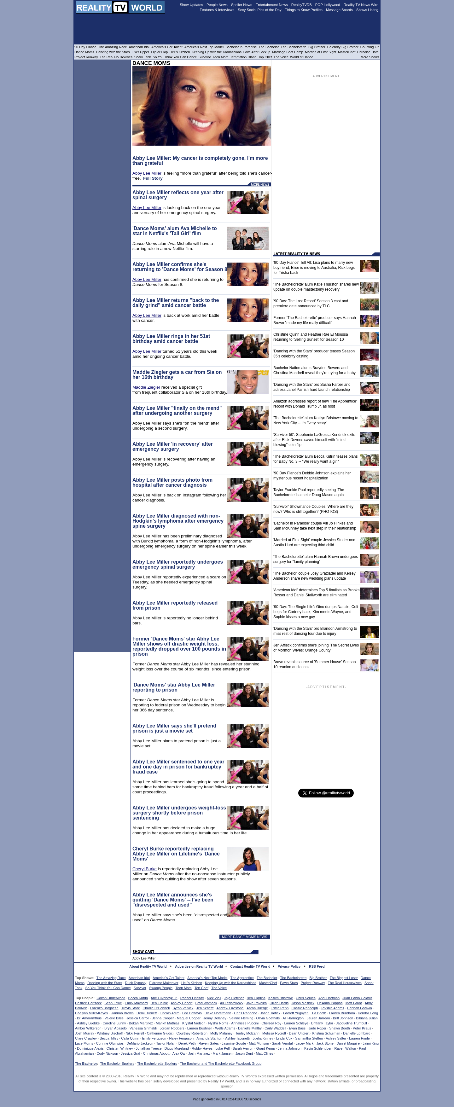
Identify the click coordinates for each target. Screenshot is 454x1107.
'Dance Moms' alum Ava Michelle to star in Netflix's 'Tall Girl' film (174, 231)
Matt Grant (354, 1003)
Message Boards (339, 10)
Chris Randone (245, 1013)
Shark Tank (142, 57)
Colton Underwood (110, 998)
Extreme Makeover (163, 983)
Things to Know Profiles (304, 10)
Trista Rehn (279, 1008)
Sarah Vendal (282, 1043)
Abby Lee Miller (146, 173)
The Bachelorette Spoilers (157, 1063)
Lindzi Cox (284, 1038)
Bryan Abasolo (115, 1028)
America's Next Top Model (207, 978)
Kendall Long (368, 1013)
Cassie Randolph (305, 1008)
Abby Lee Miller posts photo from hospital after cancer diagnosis (172, 482)
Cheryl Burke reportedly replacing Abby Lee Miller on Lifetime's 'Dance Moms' (176, 853)
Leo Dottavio (192, 1013)
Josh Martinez (199, 1053)
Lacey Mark (305, 1043)
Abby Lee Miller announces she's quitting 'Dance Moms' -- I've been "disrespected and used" (172, 899)
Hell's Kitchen (191, 983)
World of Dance (301, 57)
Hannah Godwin (359, 1008)
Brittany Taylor (322, 1023)
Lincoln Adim (169, 1013)
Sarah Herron (243, 1048)
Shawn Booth (339, 1028)
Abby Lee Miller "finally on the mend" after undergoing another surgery (177, 410)
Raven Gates (209, 1043)
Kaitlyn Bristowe (280, 998)
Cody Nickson (107, 1053)
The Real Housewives (345, 983)
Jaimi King (371, 1043)
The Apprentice (242, 978)
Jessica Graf (130, 1053)
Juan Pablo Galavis (357, 998)
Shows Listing (367, 10)
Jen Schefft (204, 1008)
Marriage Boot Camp (287, 52)
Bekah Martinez (141, 1023)
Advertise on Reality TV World (199, 966)
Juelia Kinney (263, 1038)
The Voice (219, 988)
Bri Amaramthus (89, 1018)
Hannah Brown (122, 1013)
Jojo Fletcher (234, 998)
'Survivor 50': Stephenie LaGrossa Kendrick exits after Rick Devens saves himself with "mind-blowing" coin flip (314, 439)
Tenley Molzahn (247, 1033)
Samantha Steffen (309, 1038)
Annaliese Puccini (245, 1023)
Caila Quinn (130, 1038)
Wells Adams (225, 1028)
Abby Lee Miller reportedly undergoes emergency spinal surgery (177, 564)
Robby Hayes (202, 1048)
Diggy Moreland (177, 1048)
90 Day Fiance (85, 47)
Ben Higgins (256, 998)
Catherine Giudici (160, 1033)
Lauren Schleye (296, 1023)
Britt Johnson (343, 1018)
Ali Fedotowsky (231, 1003)
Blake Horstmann (218, 1013)
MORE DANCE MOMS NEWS (244, 937)
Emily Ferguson (154, 1038)
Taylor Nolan (165, 1043)
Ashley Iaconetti (237, 1038)
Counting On (369, 47)
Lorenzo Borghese (104, 1008)
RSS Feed (317, 966)
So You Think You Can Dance (108, 988)
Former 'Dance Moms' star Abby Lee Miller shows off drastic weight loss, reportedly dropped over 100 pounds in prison (179, 646)
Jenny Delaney (214, 1018)
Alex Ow (178, 1053)
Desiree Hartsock (88, 1003)
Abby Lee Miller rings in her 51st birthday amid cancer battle (171, 338)
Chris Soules (305, 998)
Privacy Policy (289, 966)
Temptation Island (243, 57)
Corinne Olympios (110, 1043)
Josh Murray (84, 1033)
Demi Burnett (147, 1013)
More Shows (370, 57)
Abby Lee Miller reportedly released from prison (175, 605)
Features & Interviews (217, 10)
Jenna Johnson (289, 1048)
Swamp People (160, 988)
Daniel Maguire (348, 1043)
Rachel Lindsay (192, 998)
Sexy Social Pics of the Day (260, 10)
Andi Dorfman (329, 998)
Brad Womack (206, 1003)
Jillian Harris (279, 1003)
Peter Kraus (362, 1028)
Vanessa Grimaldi (143, 1028)
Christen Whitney (120, 1048)
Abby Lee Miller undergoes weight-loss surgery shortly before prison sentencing (179, 812)
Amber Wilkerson (88, 1028)
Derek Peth (187, 1043)
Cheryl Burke (144, 868)
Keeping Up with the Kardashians (230, 983)
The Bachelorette (293, 978)
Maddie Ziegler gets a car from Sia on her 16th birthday (177, 374)
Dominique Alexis (90, 1048)
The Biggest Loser (344, 978)
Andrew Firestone (229, 1008)
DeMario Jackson (139, 1043)
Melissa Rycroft (274, 1033)
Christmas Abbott (156, 1053)
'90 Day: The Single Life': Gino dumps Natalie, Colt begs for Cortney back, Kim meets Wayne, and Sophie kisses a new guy (315, 612)
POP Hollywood (327, 5)
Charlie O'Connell (156, 1008)
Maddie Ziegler (146, 387)
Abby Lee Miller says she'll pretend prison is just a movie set (174, 728)
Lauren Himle (359, 1038)
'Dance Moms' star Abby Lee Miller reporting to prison (173, 687)
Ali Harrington (293, 1018)
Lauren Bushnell (199, 1028)
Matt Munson (259, 1043)
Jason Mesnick (302, 1003)
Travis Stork (130, 1008)
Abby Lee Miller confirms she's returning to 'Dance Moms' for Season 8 (179, 267)
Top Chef (201, 988)
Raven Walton (345, 1048)
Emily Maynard (136, 1003)
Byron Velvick (182, 1008)
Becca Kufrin (138, 998)
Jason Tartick (270, 1013)
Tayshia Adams (332, 1008)
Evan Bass (297, 1028)
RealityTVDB (301, 5)
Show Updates (191, 5)
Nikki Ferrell (135, 1033)
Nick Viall (214, 998)
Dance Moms (84, 52)
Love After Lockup (256, 52)
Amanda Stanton (209, 1038)
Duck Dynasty (135, 983)
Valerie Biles (114, 1018)
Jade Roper (317, 1028)
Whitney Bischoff (110, 1033)
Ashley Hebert (181, 1003)
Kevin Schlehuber (317, 1048)
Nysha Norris (218, 1023)
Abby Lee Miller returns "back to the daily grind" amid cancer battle (175, 303)
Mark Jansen (223, 1053)
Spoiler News (241, 5)
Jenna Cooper (163, 1018)
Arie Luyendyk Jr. (164, 998)
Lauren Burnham (342, 1013)
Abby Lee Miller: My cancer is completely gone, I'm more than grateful (200, 160)
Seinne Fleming (241, 1018)
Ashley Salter (336, 1038)
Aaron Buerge (257, 1008)
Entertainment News (272, 5)
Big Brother (318, 978)
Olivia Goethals (268, 1018)
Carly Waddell (275, 1028)
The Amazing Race (111, 978)
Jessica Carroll (137, 1018)
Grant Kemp (265, 1048)
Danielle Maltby (250, 1028)
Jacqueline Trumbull (351, 1023)
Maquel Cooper (189, 1018)
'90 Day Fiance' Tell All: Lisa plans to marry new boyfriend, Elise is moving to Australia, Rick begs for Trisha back (314, 267)
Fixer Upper (140, 52)
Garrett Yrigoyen (296, 1013)
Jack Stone (325, 1043)
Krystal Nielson (193, 1023)
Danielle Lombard (356, 1033)
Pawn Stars (289, 983)
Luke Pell (222, 1048)
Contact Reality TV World (250, 966)
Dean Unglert (299, 1033)
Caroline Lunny (114, 1023)
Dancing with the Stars (104, 983)
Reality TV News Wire (361, 5)
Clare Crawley (86, 1038)
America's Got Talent (168, 978)
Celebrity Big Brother (342, 47)
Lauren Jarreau (318, 1018)
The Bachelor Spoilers (117, 1063)
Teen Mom (183, 988)
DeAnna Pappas (329, 1003)
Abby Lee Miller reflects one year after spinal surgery (178, 195)
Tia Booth (318, 1013)
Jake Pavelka (256, 1003)
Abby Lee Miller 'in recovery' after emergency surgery (172, 446)
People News (217, 5)
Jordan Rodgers (172, 1028)
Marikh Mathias (167, 1023)
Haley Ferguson (181, 1038)
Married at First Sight (320, 52)
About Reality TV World (147, 966)
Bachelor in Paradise (241, 47)
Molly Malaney (221, 1033)
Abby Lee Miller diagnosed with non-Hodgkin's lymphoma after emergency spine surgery (178, 521)
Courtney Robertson (191, 1033)
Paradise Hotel (368, 52)
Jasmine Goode (234, 1043)
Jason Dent (244, 1053)
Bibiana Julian (367, 1018)
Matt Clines (264, 1053)
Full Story (152, 178)
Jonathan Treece (149, 1048)
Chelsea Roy (271, 1023)
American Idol (139, 978)
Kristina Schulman (326, 1033)
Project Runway (313, 983)
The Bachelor (267, 978)
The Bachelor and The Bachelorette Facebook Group (220, 1063)
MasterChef (268, 983)
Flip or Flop (159, 52)
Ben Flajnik (159, 1003)
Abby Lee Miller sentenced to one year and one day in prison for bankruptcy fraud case (178, 766)
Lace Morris (84, 1043)
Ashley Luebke (88, 1023)
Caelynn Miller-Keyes (91, 1013)
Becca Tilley (109, 1038)
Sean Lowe (113, 1003)
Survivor (140, 988)
